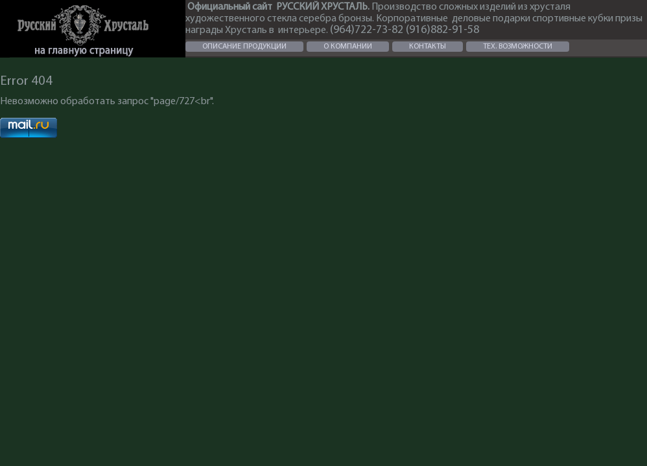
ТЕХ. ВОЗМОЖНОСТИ (517, 46)
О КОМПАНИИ (348, 46)
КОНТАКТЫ (427, 46)
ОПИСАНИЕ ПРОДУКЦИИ (244, 46)
